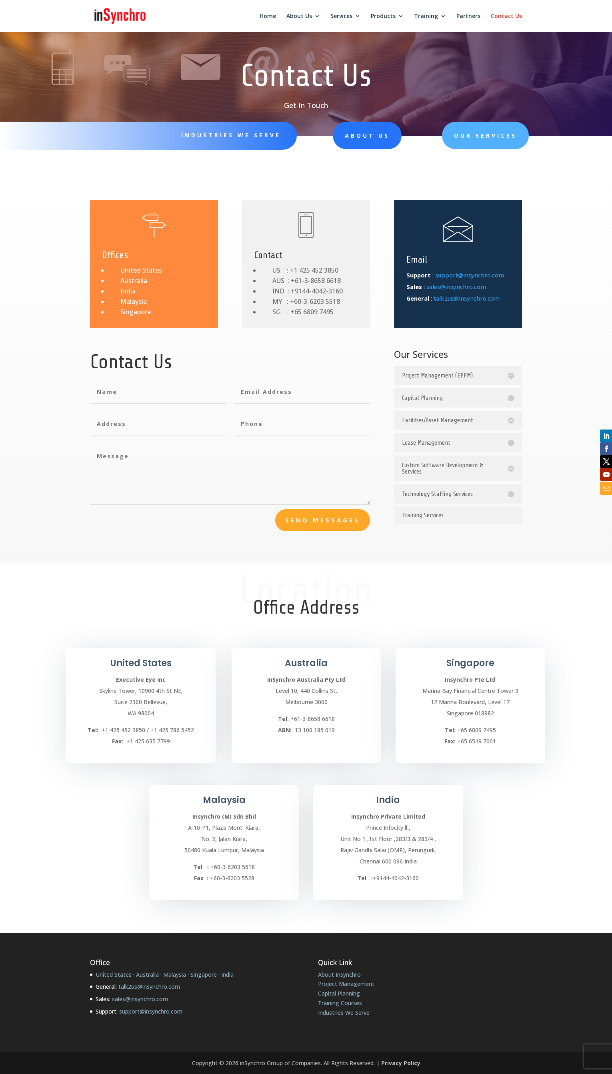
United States (141, 270)
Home (268, 16)
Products (383, 16)
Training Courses (340, 1003)
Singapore (135, 311)
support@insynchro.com (469, 275)
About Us (299, 16)
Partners (468, 16)
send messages (322, 520)
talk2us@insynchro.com (467, 298)
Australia (133, 280)
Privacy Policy (400, 1063)
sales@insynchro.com (456, 287)
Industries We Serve (231, 135)
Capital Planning (339, 993)
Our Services (485, 135)
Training (426, 16)
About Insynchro (339, 974)
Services (341, 16)
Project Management (346, 984)
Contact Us (506, 16)
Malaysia (133, 301)
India (128, 291)
